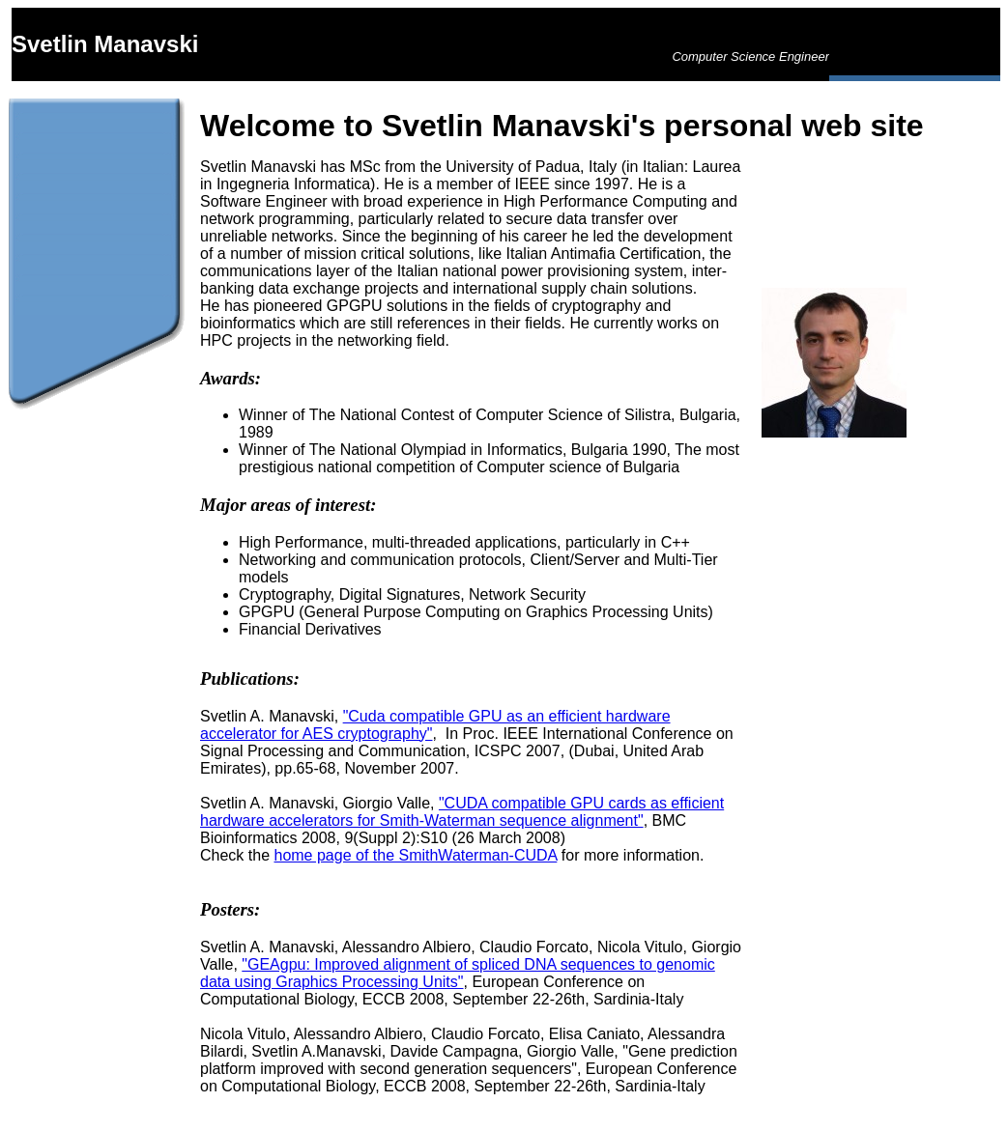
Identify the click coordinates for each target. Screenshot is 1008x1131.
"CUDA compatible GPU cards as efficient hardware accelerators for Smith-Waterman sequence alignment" (462, 812)
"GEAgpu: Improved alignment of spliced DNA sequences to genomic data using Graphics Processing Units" (457, 973)
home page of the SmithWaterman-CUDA (415, 855)
